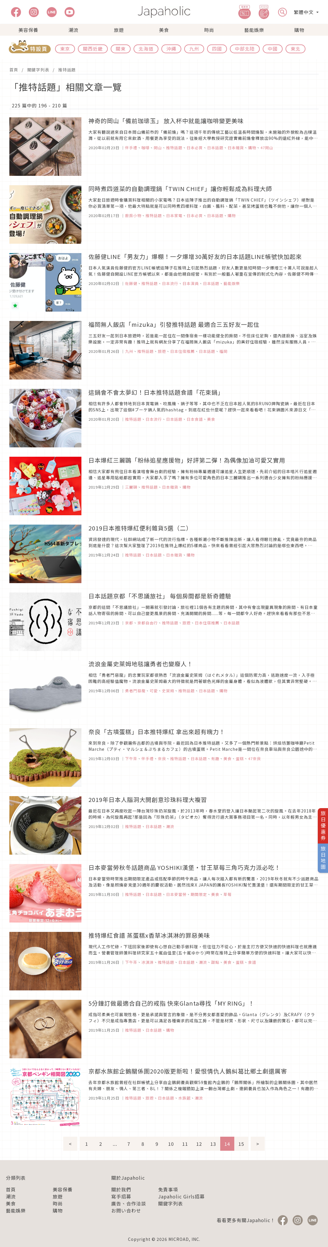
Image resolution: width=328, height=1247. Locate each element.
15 (241, 1143)
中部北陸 (245, 48)
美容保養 (28, 29)
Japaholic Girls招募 (181, 1196)
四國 (217, 48)
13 (213, 1143)
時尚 (209, 29)
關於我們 (121, 1189)
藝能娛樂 (254, 29)
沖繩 (171, 48)
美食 (164, 29)
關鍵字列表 (38, 70)
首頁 (13, 70)
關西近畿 (93, 48)
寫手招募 (121, 1196)
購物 (299, 29)
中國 (273, 48)
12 (199, 1143)
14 (227, 1143)
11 (185, 1143)
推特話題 (67, 70)
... (115, 1143)
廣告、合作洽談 (128, 1203)
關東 (121, 48)
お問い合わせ (126, 1210)
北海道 (146, 48)
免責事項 (168, 1189)
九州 (194, 48)
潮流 (73, 29)
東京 (65, 48)
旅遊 (119, 29)
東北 (295, 48)
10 (171, 1143)
